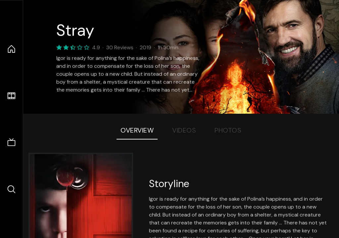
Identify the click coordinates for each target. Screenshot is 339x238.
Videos (184, 130)
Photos (228, 130)
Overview (137, 130)
